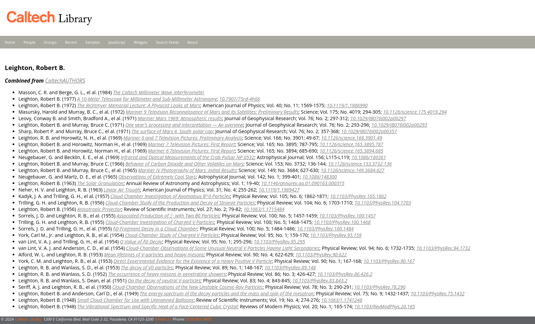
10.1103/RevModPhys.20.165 (384, 306)
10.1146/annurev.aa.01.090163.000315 (303, 183)
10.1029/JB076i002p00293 (399, 125)
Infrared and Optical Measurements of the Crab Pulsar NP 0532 (188, 157)
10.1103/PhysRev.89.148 (290, 267)
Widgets (141, 42)
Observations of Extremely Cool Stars (157, 176)
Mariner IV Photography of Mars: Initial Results (187, 170)
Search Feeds (167, 42)
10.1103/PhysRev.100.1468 (342, 222)
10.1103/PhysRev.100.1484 (325, 228)
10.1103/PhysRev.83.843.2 (319, 280)
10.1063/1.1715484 (264, 209)
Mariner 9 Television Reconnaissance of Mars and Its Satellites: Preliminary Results (212, 112)
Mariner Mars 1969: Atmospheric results (180, 118)
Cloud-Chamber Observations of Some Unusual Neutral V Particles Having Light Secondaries (222, 248)
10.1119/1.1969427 (279, 189)
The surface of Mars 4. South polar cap (172, 131)
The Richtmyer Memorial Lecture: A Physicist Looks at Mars (138, 105)
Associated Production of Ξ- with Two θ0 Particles (168, 215)
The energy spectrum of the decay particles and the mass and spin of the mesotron (227, 293)
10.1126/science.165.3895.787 (352, 144)
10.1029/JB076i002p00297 (378, 118)
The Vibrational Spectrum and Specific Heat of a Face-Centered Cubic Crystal (157, 306)
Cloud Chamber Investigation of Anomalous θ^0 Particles (170, 196)
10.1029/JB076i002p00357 (369, 131)
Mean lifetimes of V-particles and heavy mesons (154, 254)
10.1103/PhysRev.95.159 (335, 235)
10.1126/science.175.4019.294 (415, 112)
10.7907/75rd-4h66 (239, 99)
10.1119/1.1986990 (347, 105)
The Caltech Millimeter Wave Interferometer (158, 92)
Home (10, 42)
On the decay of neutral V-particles (164, 280)
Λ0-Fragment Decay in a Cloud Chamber (155, 228)
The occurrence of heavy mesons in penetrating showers (167, 274)
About (192, 42)
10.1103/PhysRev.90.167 (389, 261)
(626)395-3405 (198, 319)
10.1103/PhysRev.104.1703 (383, 202)
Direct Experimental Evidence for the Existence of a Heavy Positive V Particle (193, 261)
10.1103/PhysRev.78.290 (379, 287)
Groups (50, 42)
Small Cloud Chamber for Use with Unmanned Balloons (135, 300)
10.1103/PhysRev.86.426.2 (344, 274)
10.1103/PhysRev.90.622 (321, 254)
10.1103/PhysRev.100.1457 (347, 215)
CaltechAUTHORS (65, 80)
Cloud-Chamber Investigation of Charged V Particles (159, 222)
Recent (71, 42)
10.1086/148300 (319, 176)
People (29, 42)
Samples (92, 42)
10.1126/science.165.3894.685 (352, 150)
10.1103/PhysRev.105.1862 (358, 196)
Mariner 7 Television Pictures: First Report (191, 144)
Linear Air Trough (122, 189)
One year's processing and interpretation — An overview (184, 125)
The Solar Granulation (100, 183)
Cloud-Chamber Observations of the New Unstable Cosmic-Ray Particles (187, 287)
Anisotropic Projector (99, 209)
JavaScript (117, 42)
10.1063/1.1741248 (341, 300)
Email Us (163, 319)
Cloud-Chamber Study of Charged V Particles (172, 235)
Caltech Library (28, 319)
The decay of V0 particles (147, 267)
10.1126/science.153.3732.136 (360, 163)
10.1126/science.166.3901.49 (351, 138)
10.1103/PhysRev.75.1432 (437, 293)
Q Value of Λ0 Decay (141, 241)
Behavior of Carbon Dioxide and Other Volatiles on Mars (184, 163)
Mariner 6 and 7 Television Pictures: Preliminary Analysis (183, 138)
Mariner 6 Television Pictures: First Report (191, 150)
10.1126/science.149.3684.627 (353, 170)
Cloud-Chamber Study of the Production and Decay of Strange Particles (180, 202)
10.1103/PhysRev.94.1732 (443, 248)
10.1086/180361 (368, 157)
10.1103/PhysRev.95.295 (279, 241)
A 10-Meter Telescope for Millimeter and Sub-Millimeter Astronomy (147, 99)
